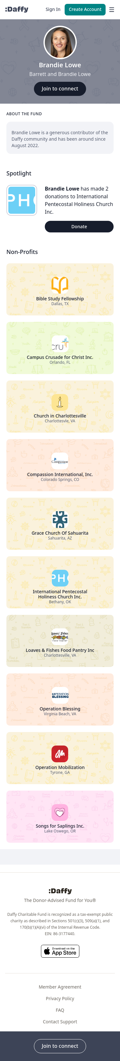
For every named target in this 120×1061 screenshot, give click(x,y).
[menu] (110, 10)
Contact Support (60, 1022)
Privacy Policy (60, 998)
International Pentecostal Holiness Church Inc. (79, 204)
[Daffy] (16, 9)
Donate (79, 226)
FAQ (60, 1010)
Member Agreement (60, 987)
